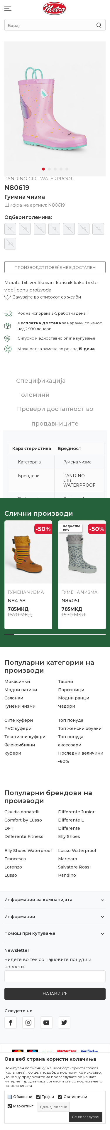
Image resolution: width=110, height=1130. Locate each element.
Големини (34, 394)
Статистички (75, 1097)
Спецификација (41, 380)
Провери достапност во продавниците (55, 416)
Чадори (66, 706)
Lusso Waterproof (77, 850)
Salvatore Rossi (74, 867)
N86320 (70, 600)
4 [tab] (61, 169)
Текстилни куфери (24, 736)
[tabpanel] (55, 108)
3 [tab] (55, 169)
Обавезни (22, 1097)
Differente (69, 828)
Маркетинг (23, 1106)
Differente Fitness (23, 836)
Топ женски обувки (79, 728)
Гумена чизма (24, 197)
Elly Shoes (69, 836)
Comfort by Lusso (23, 820)
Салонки (13, 698)
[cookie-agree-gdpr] (85, 1117)
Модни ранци (73, 698)
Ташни (65, 681)
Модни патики (20, 689)
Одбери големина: (28, 217)
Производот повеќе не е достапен (55, 267)
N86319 (16, 600)
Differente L (71, 820)
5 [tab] (66, 169)
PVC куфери (17, 728)
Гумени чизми (19, 706)
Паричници (71, 689)
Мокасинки (17, 681)
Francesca (15, 858)
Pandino (67, 875)
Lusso (10, 875)
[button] (42, 297)
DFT (8, 828)
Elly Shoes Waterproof (28, 850)
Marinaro (67, 858)
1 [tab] (43, 169)
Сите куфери (18, 720)
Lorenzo (13, 867)
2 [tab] (49, 169)
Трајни (48, 1097)
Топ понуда (70, 720)
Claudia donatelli (21, 811)
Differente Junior (76, 811)
